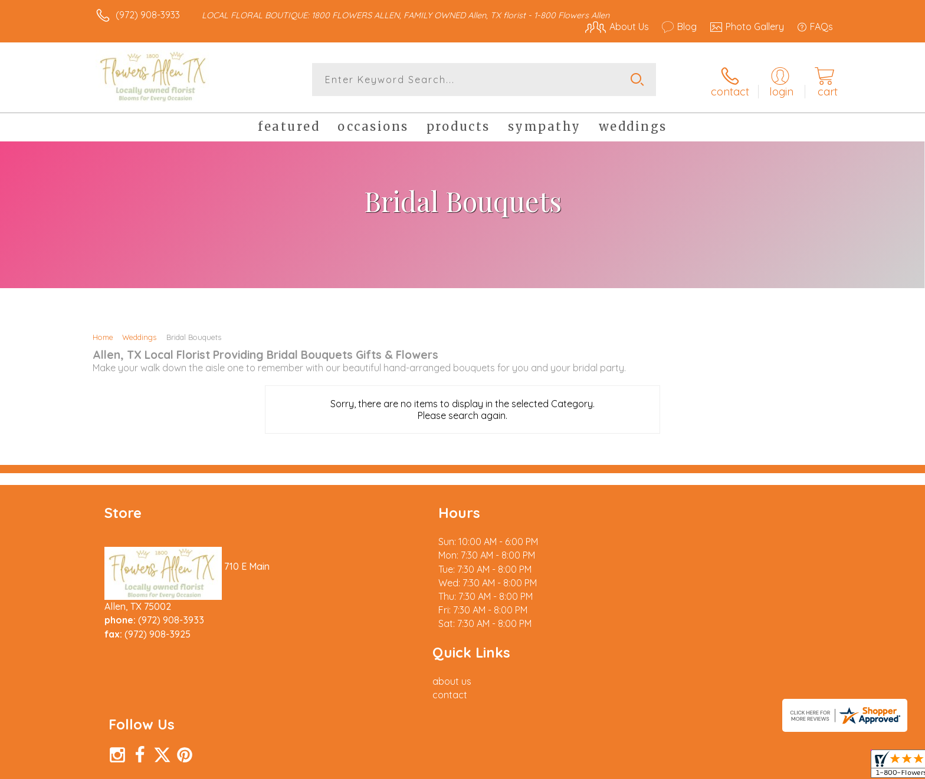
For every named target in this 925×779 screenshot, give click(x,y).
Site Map (801, 766)
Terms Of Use (574, 766)
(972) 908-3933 (148, 15)
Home (103, 334)
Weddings (139, 334)
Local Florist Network (728, 766)
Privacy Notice (644, 766)
